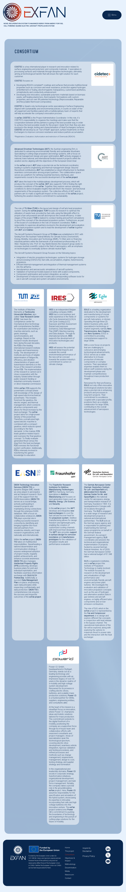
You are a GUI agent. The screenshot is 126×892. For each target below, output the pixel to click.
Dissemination (70, 868)
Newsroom (69, 875)
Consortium (69, 855)
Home (67, 848)
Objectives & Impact (70, 859)
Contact (68, 878)
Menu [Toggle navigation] (111, 15)
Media (67, 871)
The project (69, 851)
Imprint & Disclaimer (87, 849)
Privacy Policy (89, 856)
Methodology (70, 864)
